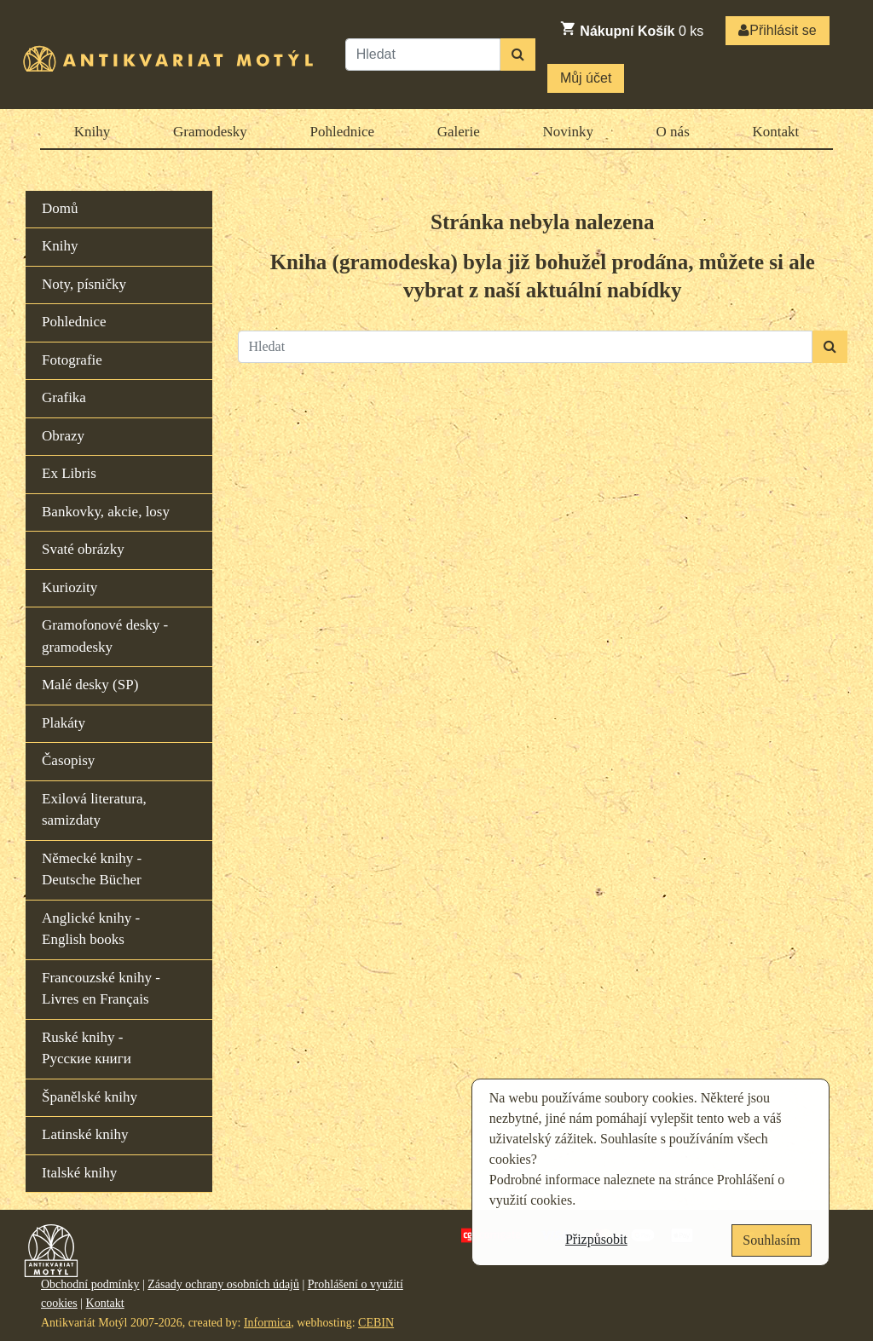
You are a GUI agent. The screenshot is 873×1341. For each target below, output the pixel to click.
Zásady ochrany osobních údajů (223, 1284)
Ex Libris (69, 473)
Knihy (92, 132)
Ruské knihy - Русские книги (86, 1048)
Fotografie (72, 360)
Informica (267, 1322)
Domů (60, 208)
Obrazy (63, 436)
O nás (673, 132)
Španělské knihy (89, 1097)
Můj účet (585, 78)
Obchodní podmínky (90, 1284)
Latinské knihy (85, 1134)
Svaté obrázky (83, 549)
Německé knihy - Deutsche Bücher (92, 869)
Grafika (64, 397)
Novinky (567, 132)
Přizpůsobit (596, 1239)
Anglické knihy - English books (91, 929)
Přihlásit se (777, 30)
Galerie (458, 132)
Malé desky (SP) (90, 684)
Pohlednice (342, 132)
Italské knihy (79, 1173)
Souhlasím (772, 1240)
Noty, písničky (84, 284)
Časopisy (68, 760)
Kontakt (775, 132)
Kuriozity (69, 587)
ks (631, 29)
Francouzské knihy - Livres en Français (101, 989)
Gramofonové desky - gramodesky (105, 636)
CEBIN (376, 1322)
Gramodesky (210, 132)
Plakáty (63, 723)
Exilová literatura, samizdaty (94, 810)
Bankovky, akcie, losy (106, 512)
